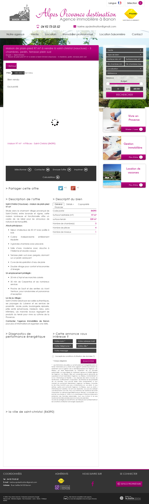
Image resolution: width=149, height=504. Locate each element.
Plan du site (6, 498)
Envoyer (88, 361)
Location (50, 34)
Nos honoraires (26, 498)
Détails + (70, 204)
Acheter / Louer (134, 129)
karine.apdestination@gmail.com (97, 26)
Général (58, 204)
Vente (35, 34)
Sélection (132, 3)
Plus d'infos (136, 157)
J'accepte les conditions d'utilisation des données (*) (75, 356)
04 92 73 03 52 (50, 26)
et (127, 89)
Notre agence (15, 34)
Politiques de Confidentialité (87, 399)
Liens (33, 498)
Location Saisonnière (112, 34)
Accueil (8, 55)
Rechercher (124, 94)
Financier (59, 207)
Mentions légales (16, 498)
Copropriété (83, 204)
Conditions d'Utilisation (61, 401)
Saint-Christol (19, 55)
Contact (137, 34)
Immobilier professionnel (78, 34)
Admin (38, 498)
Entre (108, 89)
